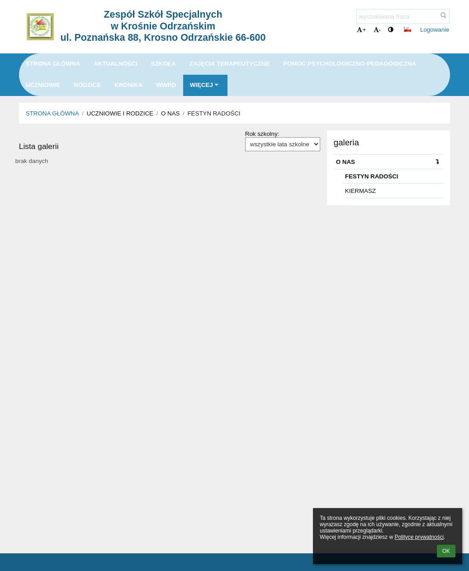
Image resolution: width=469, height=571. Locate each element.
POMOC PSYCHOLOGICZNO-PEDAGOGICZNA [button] (349, 63)
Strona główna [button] (53, 63)
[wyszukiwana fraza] (403, 16)
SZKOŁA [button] (163, 63)
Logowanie (434, 29)
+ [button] (361, 29)
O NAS (389, 162)
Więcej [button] (205, 85)
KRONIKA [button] (128, 85)
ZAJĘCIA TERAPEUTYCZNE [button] (229, 63)
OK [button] (446, 551)
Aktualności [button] (115, 63)
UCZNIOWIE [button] (43, 85)
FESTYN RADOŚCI (213, 113)
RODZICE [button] (87, 85)
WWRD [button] (166, 85)
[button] (407, 29)
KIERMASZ (360, 190)
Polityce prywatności (419, 537)
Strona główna (52, 113)
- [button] (377, 29)
